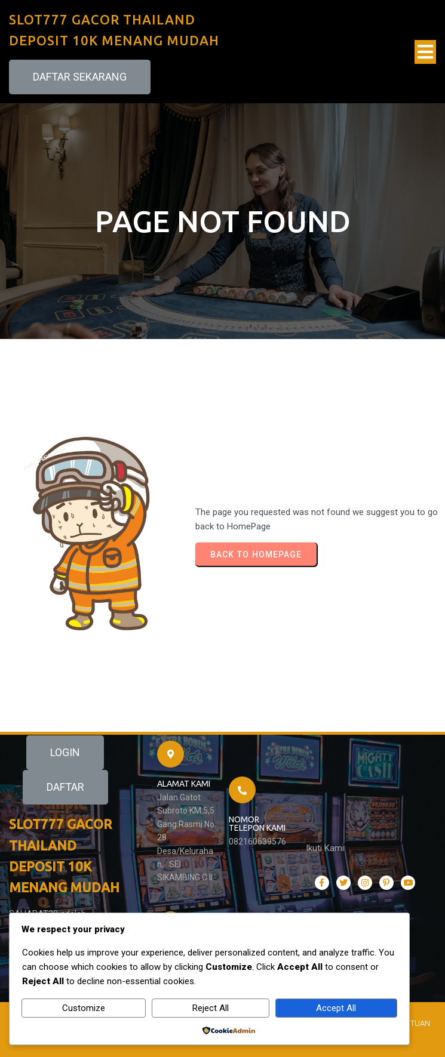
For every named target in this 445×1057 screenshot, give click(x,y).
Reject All (210, 1008)
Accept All (336, 1008)
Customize (83, 1008)
